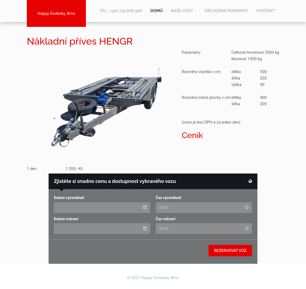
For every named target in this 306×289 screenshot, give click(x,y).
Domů (156, 10)
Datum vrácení (66, 219)
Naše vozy (182, 10)
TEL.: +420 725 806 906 (121, 10)
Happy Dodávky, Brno (56, 13)
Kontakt (265, 10)
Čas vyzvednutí (168, 198)
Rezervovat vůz (230, 250)
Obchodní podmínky (227, 10)
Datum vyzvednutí (69, 198)
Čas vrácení (165, 219)
